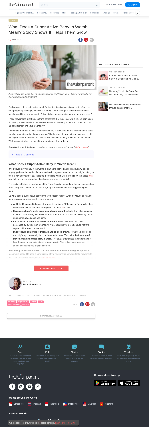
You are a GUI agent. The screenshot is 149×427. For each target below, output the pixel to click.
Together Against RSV (24, 13)
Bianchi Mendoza (32, 283)
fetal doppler (82, 146)
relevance (25, 303)
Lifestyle (106, 13)
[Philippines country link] (70, 403)
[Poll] (47, 353)
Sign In (132, 4)
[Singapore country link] (16, 403)
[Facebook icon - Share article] (80, 39)
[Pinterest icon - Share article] (86, 39)
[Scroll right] (138, 13)
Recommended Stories (113, 64)
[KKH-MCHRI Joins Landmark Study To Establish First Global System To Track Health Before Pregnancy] (119, 75)
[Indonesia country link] (52, 403)
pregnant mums (23, 301)
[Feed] (20, 353)
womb (41, 301)
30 (62, 207)
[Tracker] (128, 353)
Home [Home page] (11, 294)
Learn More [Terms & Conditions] (60, 423)
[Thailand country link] (34, 403)
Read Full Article (51, 268)
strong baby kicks (14, 303)
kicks (91, 175)
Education (94, 13)
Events (116, 13)
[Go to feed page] (21, 6)
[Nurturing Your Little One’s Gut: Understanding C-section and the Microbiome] (119, 90)
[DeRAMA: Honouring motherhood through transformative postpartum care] (119, 105)
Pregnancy (42, 13)
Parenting (54, 13)
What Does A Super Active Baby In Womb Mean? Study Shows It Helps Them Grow (56, 294)
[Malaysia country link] (89, 403)
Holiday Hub (128, 13)
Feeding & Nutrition (78, 13)
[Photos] (74, 353)
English (33, 301)
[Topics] (101, 353)
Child (64, 13)
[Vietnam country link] (106, 403)
